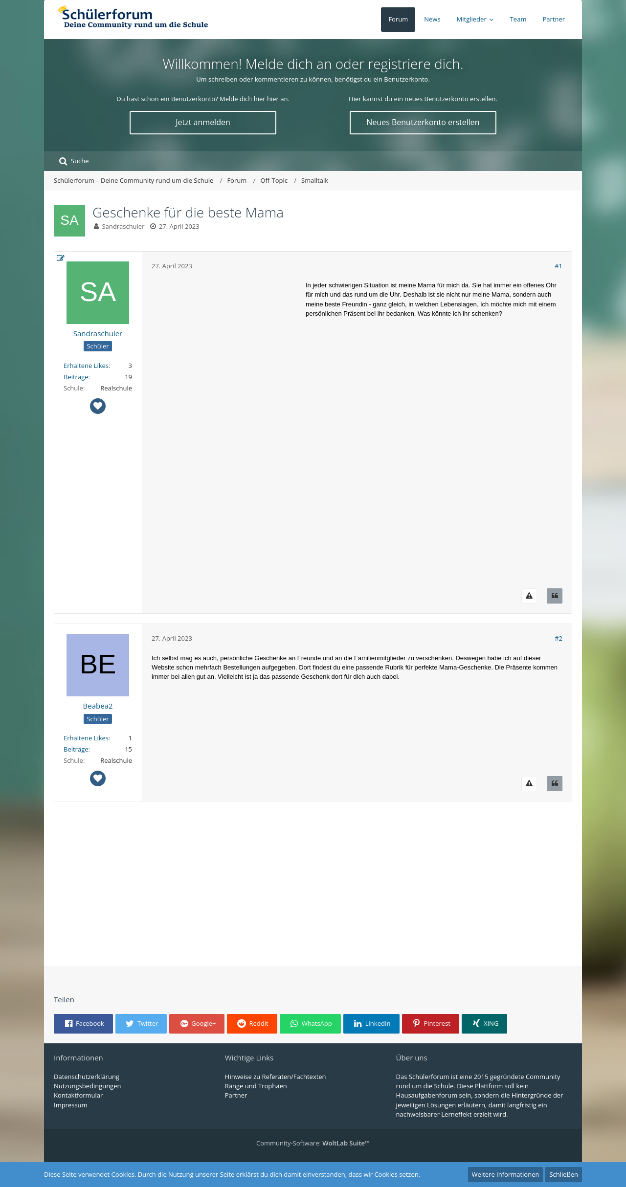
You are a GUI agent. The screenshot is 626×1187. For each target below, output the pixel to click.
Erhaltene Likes (86, 365)
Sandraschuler (123, 226)
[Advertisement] (225, 427)
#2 (558, 638)
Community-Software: (313, 1143)
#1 (558, 265)
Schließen (563, 1174)
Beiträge (76, 376)
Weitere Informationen (505, 1174)
